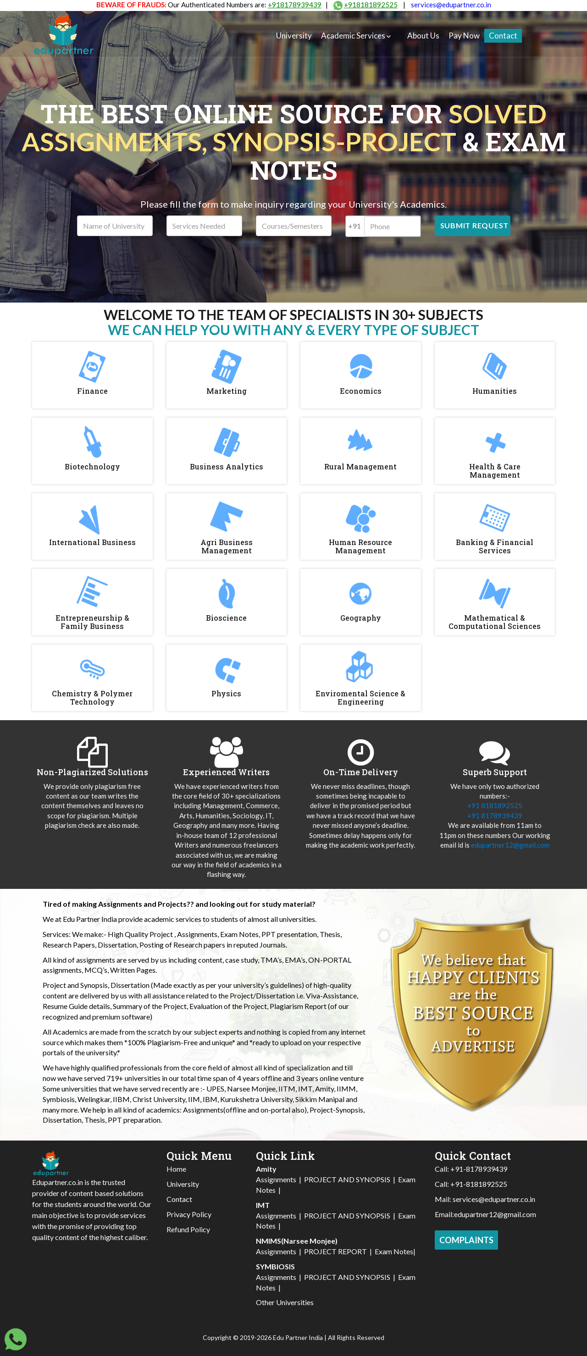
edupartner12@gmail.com (510, 845)
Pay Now (464, 35)
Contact (503, 35)
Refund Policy (188, 1229)
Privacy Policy (188, 1214)
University (294, 35)
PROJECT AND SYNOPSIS (347, 1179)
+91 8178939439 (494, 815)
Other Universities (285, 1302)
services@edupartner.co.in (451, 4)
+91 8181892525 (494, 805)
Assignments (276, 1179)
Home (176, 1168)
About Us (423, 35)
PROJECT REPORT (335, 1251)
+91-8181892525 (478, 1184)
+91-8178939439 (478, 1168)
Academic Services (353, 35)
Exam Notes (394, 1251)
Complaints (466, 1240)
